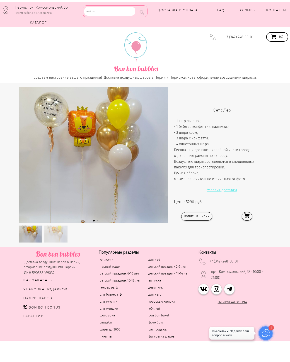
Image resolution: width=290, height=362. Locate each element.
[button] (94, 220)
